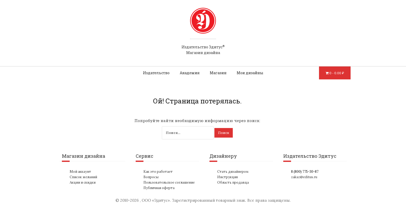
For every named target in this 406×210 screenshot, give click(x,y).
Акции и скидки (83, 182)
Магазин (218, 72)
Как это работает (158, 171)
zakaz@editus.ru (304, 177)
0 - (336, 73)
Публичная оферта (159, 188)
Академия (190, 72)
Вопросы (150, 177)
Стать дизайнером (233, 171)
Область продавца (233, 182)
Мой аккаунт (80, 171)
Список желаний (83, 177)
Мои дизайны (250, 72)
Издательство (156, 72)
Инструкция (227, 177)
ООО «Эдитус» (156, 200)
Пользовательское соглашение (169, 182)
